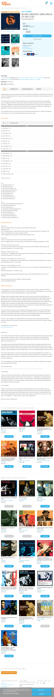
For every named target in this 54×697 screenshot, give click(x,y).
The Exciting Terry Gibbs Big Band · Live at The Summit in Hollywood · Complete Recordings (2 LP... (8, 459)
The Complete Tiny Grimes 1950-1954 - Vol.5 (9, 498)
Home (2, 8)
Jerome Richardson (40, 77)
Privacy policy (4, 686)
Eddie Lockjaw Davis (30, 77)
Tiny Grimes (7, 8)
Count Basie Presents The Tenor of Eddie (26, 528)
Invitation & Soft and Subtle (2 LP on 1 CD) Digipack (9, 618)
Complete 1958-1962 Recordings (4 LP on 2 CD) (45, 588)
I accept (41, 694)
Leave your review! (10, 31)
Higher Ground (22, 428)
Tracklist (14, 89)
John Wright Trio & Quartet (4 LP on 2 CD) (9, 429)
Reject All (41, 690)
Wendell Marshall (22, 79)
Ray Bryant (8, 79)
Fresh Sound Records (28, 19)
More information (6, 693)
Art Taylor (37, 79)
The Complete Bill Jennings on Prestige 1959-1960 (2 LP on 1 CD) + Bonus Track (44, 429)
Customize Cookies (15, 693)
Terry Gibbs (3, 461)
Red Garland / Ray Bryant (24, 560)
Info (4, 89)
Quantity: (25, 29)
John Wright (3, 430)
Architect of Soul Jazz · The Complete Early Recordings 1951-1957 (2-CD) (9, 588)
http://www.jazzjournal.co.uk (7, 327)
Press (39, 89)
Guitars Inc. (3, 620)
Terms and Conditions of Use (7, 684)
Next (8, 123)
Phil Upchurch (4, 651)
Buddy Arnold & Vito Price (24, 460)
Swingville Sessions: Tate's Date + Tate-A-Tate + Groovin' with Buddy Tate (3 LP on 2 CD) (26, 589)
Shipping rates (26, 47)
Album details (27, 89)
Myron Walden (22, 429)
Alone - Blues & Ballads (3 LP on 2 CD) (26, 558)
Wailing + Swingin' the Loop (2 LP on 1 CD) (26, 458)
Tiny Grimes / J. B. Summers (7, 500)
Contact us (3, 683)
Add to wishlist (38, 39)
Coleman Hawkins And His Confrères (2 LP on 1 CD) (45, 528)
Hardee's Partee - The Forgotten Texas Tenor (7, 528)
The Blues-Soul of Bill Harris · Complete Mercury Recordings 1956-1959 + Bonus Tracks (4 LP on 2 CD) (44, 559)
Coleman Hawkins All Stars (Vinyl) (44, 617)
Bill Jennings (39, 431)
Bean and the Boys (23, 497)
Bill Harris (39, 561)
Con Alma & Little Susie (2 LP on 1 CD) (8, 558)
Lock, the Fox (40, 497)
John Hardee (3, 530)
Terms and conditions (27, 48)
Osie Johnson (31, 79)
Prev (6, 123)
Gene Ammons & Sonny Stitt (43, 460)
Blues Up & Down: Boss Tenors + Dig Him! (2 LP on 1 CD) (45, 458)
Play (4, 123)
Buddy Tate (21, 591)
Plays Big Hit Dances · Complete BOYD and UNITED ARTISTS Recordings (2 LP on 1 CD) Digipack (8, 648)
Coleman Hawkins (22, 77)
